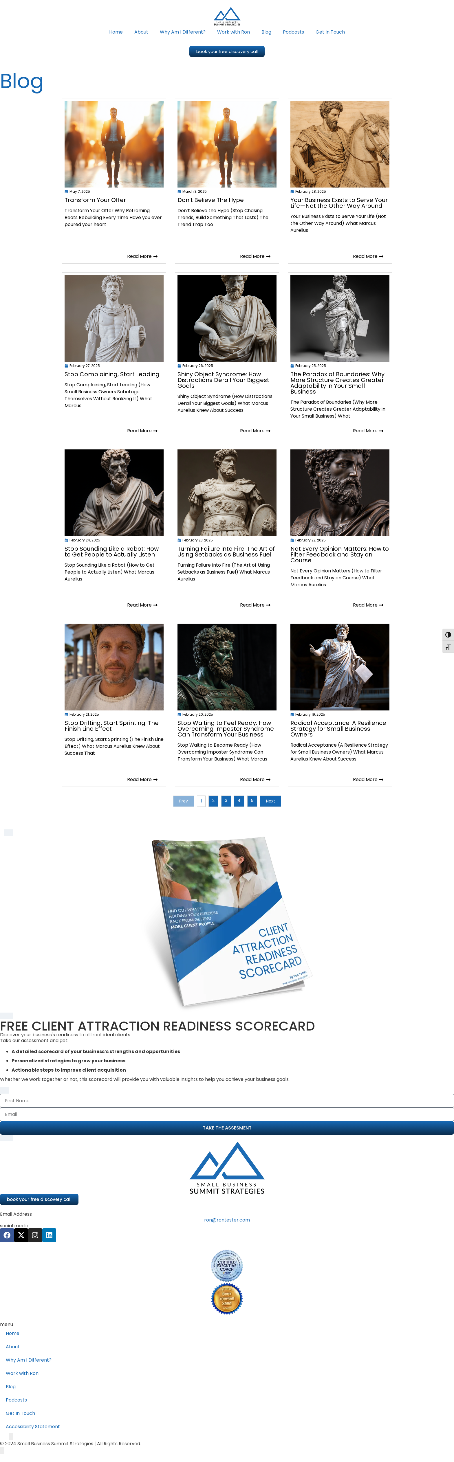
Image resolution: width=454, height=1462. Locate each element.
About (141, 32)
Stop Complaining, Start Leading (112, 374)
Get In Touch (330, 32)
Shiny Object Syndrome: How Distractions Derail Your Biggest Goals (223, 380)
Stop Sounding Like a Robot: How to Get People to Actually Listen (112, 552)
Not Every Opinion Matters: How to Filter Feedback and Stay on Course (339, 554)
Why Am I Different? (183, 32)
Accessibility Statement (33, 1427)
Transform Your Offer (95, 200)
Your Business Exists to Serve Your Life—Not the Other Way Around (339, 203)
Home (116, 32)
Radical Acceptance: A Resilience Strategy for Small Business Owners (338, 729)
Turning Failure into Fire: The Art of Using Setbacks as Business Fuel (226, 552)
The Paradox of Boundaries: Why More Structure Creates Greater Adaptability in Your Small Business (337, 383)
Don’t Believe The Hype (210, 200)
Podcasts (293, 32)
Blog (266, 32)
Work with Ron (233, 32)
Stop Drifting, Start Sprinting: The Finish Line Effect (112, 726)
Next (270, 801)
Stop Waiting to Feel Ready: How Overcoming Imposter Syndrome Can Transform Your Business (225, 729)
